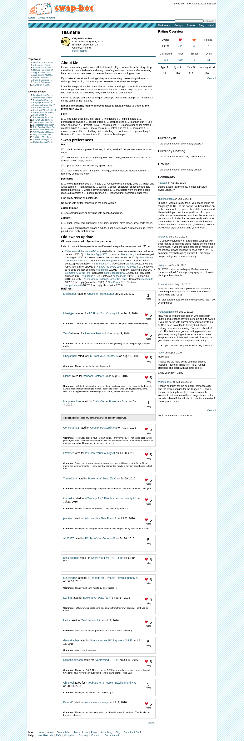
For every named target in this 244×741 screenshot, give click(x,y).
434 (166, 59)
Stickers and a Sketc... (43, 68)
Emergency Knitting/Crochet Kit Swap (106, 279)
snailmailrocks (166, 198)
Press (94, 732)
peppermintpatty (74, 285)
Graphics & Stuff (132, 732)
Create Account (46, 17)
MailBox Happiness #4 (43, 70)
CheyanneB (70, 356)
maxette (162, 182)
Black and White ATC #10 (44, 110)
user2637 (163, 236)
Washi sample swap (96, 702)
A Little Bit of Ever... (42, 85)
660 (180, 59)
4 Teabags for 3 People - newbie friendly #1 (110, 498)
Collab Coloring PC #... (43, 139)
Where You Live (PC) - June (107, 557)
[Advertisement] (40, 42)
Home (41, 732)
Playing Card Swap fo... (43, 100)
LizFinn (67, 597)
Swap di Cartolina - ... (42, 80)
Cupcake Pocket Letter (100, 293)
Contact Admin (112, 735)
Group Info (69, 735)
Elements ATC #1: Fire (77, 272)
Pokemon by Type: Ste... (44, 117)
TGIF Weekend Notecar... (44, 132)
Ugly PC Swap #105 (42, 72)
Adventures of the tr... (42, 65)
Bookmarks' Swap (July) (102, 478)
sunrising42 (70, 578)
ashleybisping (71, 557)
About (50, 732)
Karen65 (68, 702)
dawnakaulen (71, 640)
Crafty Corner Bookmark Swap (110, 401)
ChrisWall (68, 682)
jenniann (68, 518)
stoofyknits (147, 279)
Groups (178, 25)
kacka (66, 620)
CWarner (68, 453)
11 (208, 59)
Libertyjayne (70, 313)
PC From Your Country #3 (104, 313)
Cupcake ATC (90, 275)
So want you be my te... (43, 120)
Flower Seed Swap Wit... (44, 130)
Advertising (106, 732)
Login (31, 17)
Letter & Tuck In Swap (43, 63)
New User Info (45, 735)
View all (151, 723)
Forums (191, 25)
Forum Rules (64, 732)
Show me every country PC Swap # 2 (119, 266)
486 (180, 46)
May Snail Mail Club (42, 135)
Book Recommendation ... (44, 125)
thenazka (68, 498)
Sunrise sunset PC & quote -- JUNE (111, 640)
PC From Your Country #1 (100, 453)
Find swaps (164, 25)
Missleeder (69, 293)
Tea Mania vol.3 (91, 620)
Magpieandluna (72, 401)
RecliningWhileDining (114, 260)
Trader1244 (70, 478)
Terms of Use (81, 732)
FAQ (58, 735)
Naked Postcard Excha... (44, 113)
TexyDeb (68, 333)
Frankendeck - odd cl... (43, 98)
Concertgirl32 (71, 427)
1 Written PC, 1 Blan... (43, 137)
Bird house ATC (102, 263)
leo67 (161, 352)
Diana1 (67, 376)
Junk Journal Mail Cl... (43, 75)
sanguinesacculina (114, 272)
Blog (201, 25)
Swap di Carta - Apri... (43, 82)
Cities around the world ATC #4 (82, 251)
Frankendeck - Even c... (43, 95)
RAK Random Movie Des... (45, 127)
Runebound (164, 284)
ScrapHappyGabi (73, 660)
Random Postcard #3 (97, 333)
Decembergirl (128, 254)
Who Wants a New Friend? (100, 518)
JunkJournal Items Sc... (43, 122)
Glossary (83, 735)
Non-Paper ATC (116, 282)
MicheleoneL (165, 381)
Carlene (130, 263)
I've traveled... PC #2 (107, 660)
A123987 (68, 538)
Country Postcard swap (103, 427)
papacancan (119, 275)
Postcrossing (79, 50)
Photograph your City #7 (44, 105)
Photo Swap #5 (40, 115)
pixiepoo (162, 265)
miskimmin (102, 269)
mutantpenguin (166, 311)
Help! (211, 25)
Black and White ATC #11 (44, 108)
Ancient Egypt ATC (97, 254)
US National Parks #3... (43, 77)
